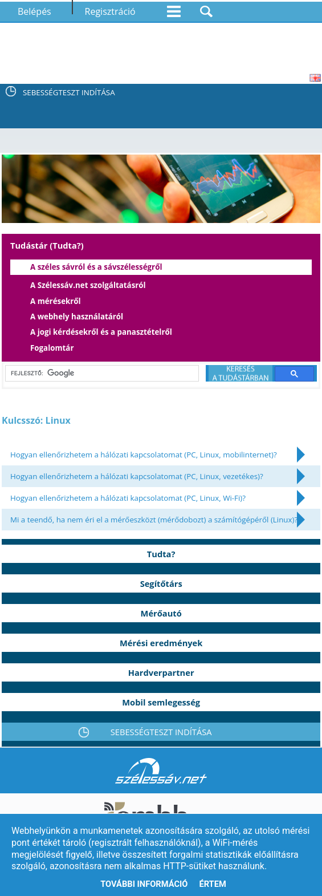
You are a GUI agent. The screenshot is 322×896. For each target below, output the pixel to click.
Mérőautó (161, 613)
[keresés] (100, 373)
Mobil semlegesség (161, 702)
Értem (212, 884)
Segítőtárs (161, 583)
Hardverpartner (161, 672)
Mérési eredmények (161, 642)
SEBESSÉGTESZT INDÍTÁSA (69, 92)
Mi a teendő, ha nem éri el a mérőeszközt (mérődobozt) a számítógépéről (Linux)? (153, 519)
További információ (144, 884)
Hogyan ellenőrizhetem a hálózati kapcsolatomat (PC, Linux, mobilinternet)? (143, 454)
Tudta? (161, 554)
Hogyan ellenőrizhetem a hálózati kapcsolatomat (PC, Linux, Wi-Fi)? (128, 498)
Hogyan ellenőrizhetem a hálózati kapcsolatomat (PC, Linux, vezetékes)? (136, 476)
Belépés (34, 11)
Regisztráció (110, 11)
